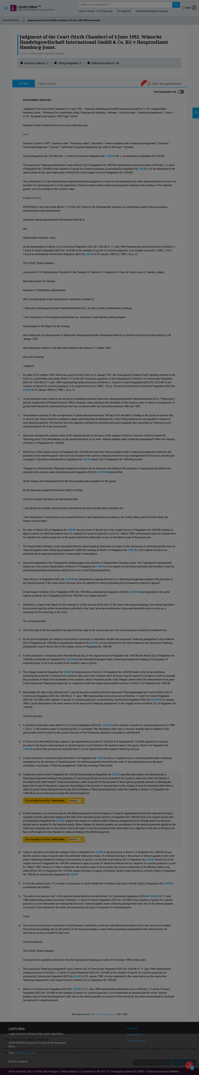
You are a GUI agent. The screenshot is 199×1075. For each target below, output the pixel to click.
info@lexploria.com (26, 1052)
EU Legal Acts (124, 11)
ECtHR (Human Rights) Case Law (152, 11)
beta (39, 6)
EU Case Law (106, 11)
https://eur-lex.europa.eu (102, 1014)
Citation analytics (47, 83)
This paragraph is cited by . (54, 801)
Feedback (132, 1028)
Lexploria (27, 7)
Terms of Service (136, 1040)
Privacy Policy (134, 1034)
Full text (23, 83)
